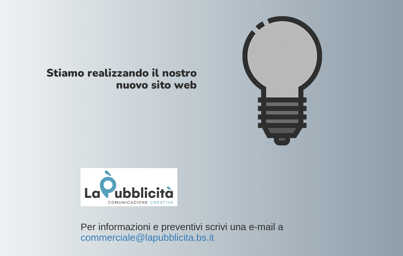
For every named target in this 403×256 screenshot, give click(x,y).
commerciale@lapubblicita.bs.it (147, 237)
